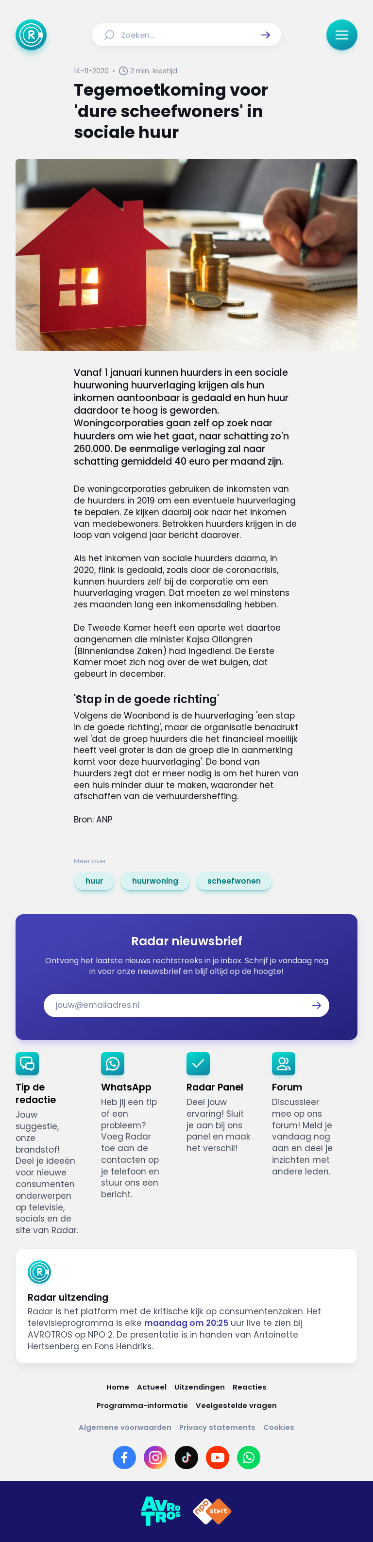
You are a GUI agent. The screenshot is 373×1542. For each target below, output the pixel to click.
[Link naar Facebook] (124, 1457)
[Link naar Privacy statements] (217, 1427)
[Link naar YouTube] (217, 1457)
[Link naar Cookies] (278, 1427)
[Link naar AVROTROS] (161, 1511)
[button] (265, 35)
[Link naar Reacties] (250, 1387)
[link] (94, 881)
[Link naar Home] (117, 1387)
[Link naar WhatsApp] (248, 1457)
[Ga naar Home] (31, 34)
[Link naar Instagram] (155, 1457)
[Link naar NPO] (212, 1511)
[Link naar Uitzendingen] (199, 1387)
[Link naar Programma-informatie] (142, 1405)
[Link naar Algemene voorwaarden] (125, 1427)
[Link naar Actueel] (152, 1387)
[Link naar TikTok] (186, 1457)
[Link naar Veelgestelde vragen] (236, 1405)
